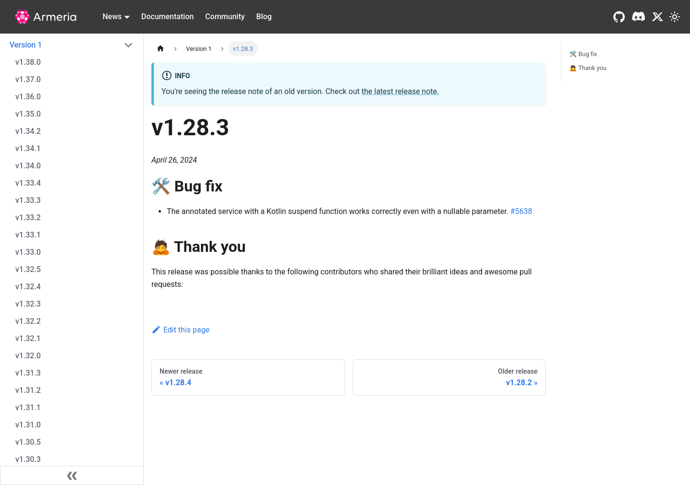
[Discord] (638, 16)
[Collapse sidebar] (72, 475)
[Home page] (160, 48)
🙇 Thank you (588, 67)
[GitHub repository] (619, 16)
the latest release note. (400, 91)
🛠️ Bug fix (583, 54)
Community (224, 16)
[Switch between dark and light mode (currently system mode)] (674, 16)
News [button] (112, 16)
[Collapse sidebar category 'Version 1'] (128, 45)
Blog (264, 16)
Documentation (167, 16)
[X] (658, 16)
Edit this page (180, 329)
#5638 (521, 211)
